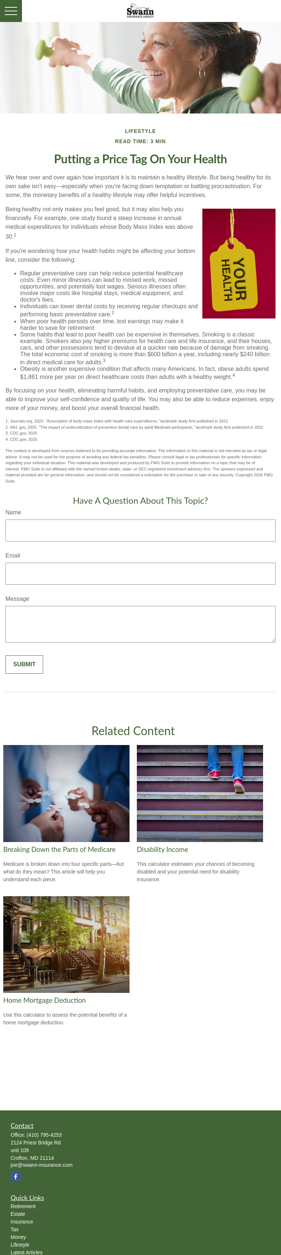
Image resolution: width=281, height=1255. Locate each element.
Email (12, 555)
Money (18, 1237)
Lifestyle (20, 1245)
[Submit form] (24, 664)
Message (17, 599)
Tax (15, 1229)
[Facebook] (15, 1176)
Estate (18, 1214)
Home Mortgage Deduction (44, 1000)
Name (13, 512)
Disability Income (162, 849)
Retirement (23, 1206)
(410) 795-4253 (44, 1135)
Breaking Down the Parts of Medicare (59, 849)
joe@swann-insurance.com (41, 1165)
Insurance (22, 1222)
